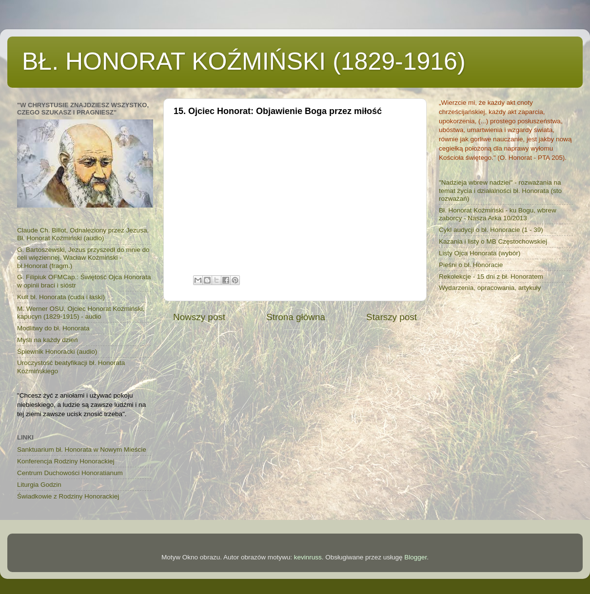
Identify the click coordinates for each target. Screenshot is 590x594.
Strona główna (295, 317)
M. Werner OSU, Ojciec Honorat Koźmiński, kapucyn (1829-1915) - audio (81, 312)
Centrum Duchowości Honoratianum (70, 473)
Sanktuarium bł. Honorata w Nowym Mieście (81, 449)
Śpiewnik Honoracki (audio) (57, 351)
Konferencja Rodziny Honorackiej (66, 461)
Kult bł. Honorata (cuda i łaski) (61, 297)
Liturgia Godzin (39, 484)
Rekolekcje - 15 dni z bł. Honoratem (491, 276)
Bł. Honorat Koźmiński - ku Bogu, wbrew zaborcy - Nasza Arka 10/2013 (497, 214)
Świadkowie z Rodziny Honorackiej (68, 496)
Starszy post (391, 317)
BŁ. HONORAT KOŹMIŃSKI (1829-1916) (244, 61)
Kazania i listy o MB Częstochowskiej (493, 241)
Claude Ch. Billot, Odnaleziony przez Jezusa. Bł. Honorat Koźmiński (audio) (83, 234)
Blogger (415, 557)
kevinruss (308, 557)
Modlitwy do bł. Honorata (53, 328)
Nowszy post (199, 317)
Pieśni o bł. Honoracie (471, 264)
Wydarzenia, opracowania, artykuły (490, 287)
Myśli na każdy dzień (47, 340)
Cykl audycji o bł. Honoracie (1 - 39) (491, 229)
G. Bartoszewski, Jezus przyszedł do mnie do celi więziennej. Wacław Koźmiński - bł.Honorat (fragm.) (83, 257)
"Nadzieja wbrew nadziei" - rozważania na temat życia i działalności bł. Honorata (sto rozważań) (500, 190)
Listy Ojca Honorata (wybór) (479, 253)
